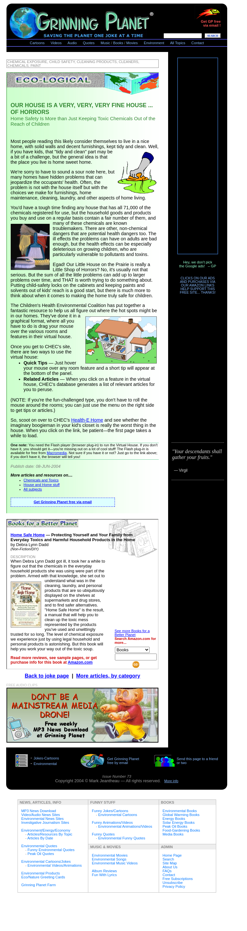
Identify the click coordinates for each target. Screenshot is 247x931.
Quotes (88, 43)
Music (105, 43)
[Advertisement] (197, 155)
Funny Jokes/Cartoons (110, 811)
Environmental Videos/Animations (55, 865)
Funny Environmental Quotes (51, 850)
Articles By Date (40, 838)
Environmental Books (180, 811)
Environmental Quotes (39, 846)
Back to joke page (47, 676)
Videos (56, 43)
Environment (154, 43)
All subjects (33, 489)
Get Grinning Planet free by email (123, 761)
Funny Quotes (103, 834)
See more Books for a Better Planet (132, 633)
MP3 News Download (38, 811)
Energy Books (174, 819)
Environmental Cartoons (117, 815)
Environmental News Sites (42, 819)
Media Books (173, 834)
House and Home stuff (42, 485)
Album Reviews (104, 871)
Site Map (170, 863)
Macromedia (57, 453)
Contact (197, 43)
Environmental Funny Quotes (121, 838)
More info (171, 781)
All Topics (177, 43)
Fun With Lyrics (104, 875)
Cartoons (37, 43)
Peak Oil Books (175, 826)
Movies (132, 43)
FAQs (167, 871)
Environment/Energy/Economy (45, 830)
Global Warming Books (181, 815)
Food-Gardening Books (181, 830)
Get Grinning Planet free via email (63, 502)
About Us (170, 867)
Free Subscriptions (178, 879)
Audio (72, 43)
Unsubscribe (173, 883)
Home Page (172, 855)
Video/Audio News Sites (40, 815)
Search (168, 859)
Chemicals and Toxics (41, 480)
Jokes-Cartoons (46, 758)
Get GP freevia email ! (208, 21)
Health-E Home (87, 420)
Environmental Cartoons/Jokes (46, 861)
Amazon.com (80, 662)
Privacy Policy (174, 886)
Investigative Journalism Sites (45, 822)
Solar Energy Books (179, 822)
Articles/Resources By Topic (49, 834)
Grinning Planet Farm (38, 885)
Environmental (45, 764)
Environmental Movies (110, 855)
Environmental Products (40, 873)
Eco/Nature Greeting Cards (43, 877)
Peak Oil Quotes (41, 854)
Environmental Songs (109, 859)
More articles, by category (108, 676)
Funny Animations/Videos (112, 822)
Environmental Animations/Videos (125, 826)
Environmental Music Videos (115, 863)
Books (118, 43)
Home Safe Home (28, 534)
